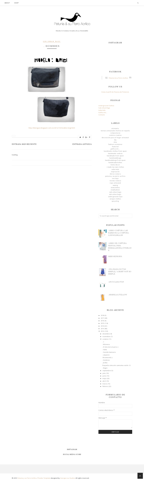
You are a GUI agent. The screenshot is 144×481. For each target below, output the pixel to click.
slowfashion (115, 190)
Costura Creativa (115, 135)
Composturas (115, 133)
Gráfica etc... (102, 113)
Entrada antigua (82, 144)
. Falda (104, 350)
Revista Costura (115, 181)
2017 (103, 318)
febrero (105, 386)
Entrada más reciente (24, 144)
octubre (105, 339)
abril (104, 381)
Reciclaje (115, 178)
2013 (103, 329)
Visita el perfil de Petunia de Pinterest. (115, 92)
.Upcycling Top (116, 282)
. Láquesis (106, 355)
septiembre (106, 371)
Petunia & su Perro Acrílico (118, 78)
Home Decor (115, 165)
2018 (103, 315)
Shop (16, 3)
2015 (103, 323)
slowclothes (115, 188)
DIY (115, 140)
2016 (103, 321)
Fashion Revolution (115, 144)
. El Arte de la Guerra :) (110, 347)
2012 (103, 331)
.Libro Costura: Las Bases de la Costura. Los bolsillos (118, 232)
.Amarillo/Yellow (117, 295)
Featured (115, 147)
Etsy (115, 142)
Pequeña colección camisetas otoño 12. (116, 365)
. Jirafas (105, 363)
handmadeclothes (115, 162)
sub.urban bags (52, 41)
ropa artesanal (115, 183)
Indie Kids (102, 110)
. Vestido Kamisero (109, 352)
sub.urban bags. (115, 194)
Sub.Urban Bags (104, 108)
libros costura (115, 174)
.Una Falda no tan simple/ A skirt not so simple (119, 271)
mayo (104, 378)
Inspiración (115, 172)
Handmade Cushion (115, 153)
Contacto (101, 115)
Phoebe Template (43, 478)
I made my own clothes (115, 167)
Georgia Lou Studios (67, 478)
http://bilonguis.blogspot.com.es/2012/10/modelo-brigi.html (52, 128)
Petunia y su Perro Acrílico (115, 176)
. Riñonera (106, 344)
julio (104, 373)
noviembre (106, 336)
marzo (104, 384)
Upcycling (115, 201)
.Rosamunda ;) (107, 357)
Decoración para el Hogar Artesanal (115, 138)
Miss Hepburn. (115, 256)
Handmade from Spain (115, 156)
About (7, 3)
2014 (103, 326)
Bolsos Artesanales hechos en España (115, 131)
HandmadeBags (115, 158)
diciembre (106, 334)
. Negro (105, 368)
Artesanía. (115, 128)
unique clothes (115, 199)
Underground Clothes (106, 106)
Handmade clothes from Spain (115, 151)
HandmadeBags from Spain (115, 160)
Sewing (115, 185)
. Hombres (106, 360)
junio (104, 376)
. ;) (103, 342)
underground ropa (115, 197)
